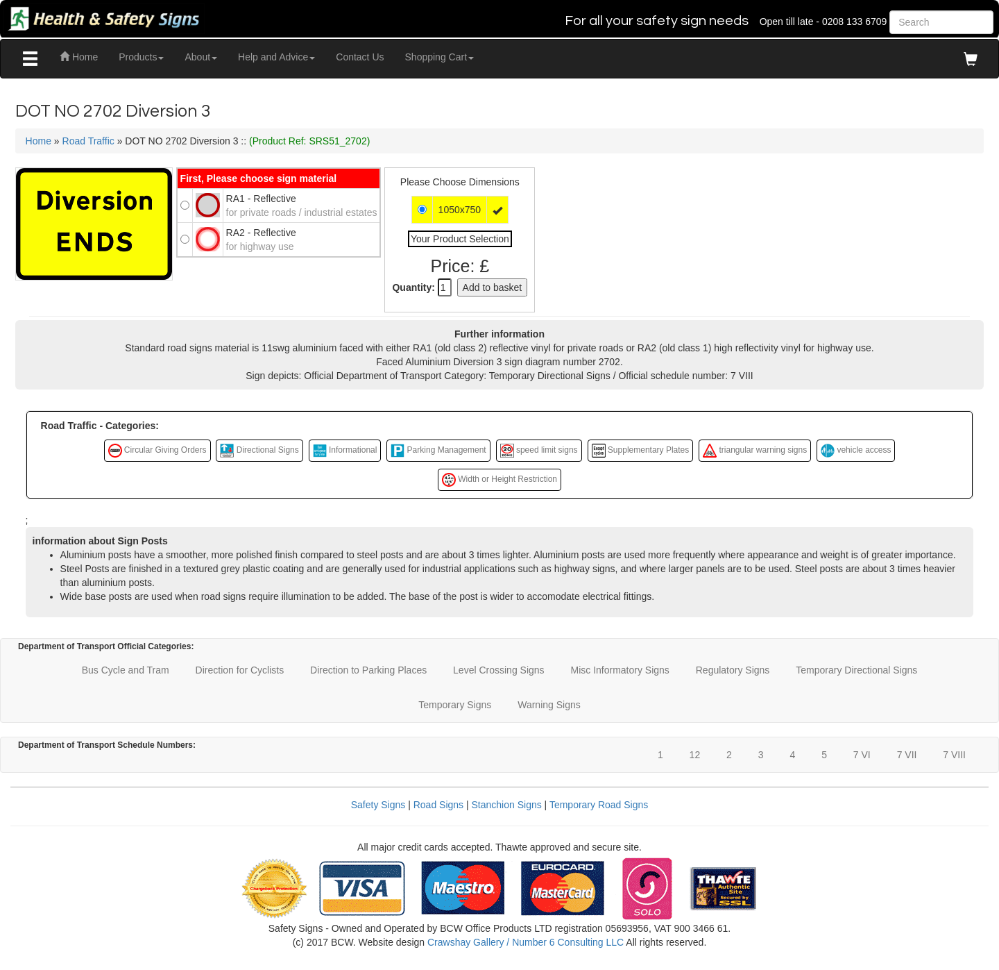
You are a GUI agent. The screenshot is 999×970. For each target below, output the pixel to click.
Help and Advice (276, 56)
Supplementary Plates (641, 451)
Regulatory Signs (733, 670)
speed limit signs (539, 451)
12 (695, 754)
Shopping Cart (440, 56)
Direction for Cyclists (240, 670)
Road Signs (438, 804)
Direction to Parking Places (368, 670)
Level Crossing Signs (499, 670)
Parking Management (438, 451)
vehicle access (856, 451)
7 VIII (954, 754)
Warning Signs (549, 704)
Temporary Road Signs (598, 804)
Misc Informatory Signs (619, 670)
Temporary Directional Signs (856, 670)
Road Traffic (88, 141)
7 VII (907, 754)
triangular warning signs (755, 451)
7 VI (862, 754)
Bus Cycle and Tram (125, 670)
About (201, 56)
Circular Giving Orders (157, 451)
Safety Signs (378, 804)
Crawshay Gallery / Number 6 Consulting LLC (525, 942)
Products (141, 56)
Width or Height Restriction (499, 480)
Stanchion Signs (507, 804)
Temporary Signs (454, 704)
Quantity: (413, 287)
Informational (345, 451)
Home (79, 56)
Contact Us (360, 56)
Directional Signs (259, 451)
